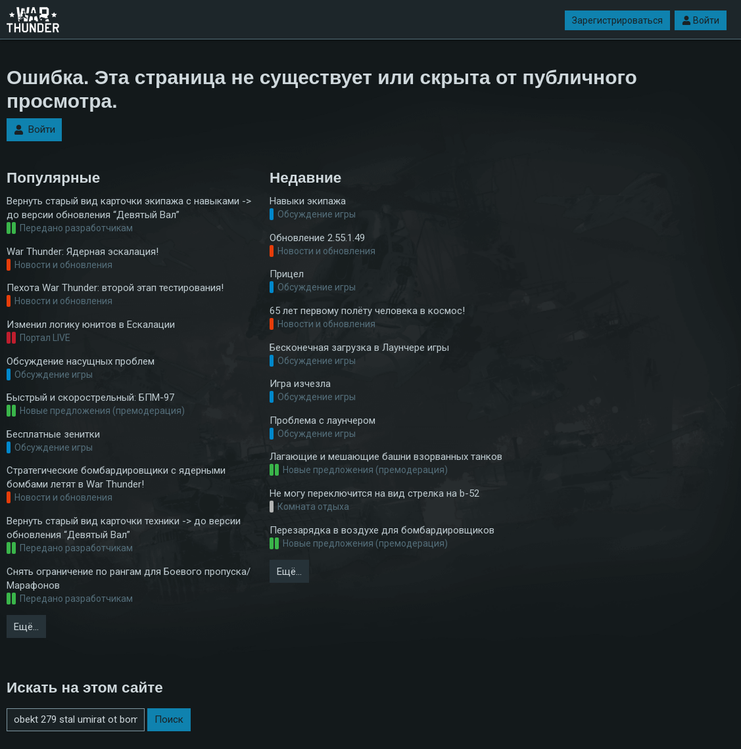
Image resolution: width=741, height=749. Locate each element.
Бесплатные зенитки (53, 434)
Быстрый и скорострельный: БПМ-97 (90, 397)
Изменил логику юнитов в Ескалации (91, 324)
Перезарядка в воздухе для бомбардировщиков (382, 530)
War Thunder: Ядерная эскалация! (82, 252)
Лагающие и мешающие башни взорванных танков (386, 457)
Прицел (287, 274)
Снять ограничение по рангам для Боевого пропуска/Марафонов (129, 578)
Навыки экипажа (308, 201)
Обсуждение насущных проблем (81, 361)
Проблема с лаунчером (322, 420)
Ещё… (26, 627)
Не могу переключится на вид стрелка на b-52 (374, 493)
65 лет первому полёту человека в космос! (367, 311)
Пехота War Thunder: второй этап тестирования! (115, 288)
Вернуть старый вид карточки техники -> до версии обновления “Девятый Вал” (124, 528)
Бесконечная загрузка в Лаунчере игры (359, 347)
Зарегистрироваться (617, 20)
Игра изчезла (300, 384)
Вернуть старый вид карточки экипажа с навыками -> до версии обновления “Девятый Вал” (129, 208)
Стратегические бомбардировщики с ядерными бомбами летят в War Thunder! (116, 477)
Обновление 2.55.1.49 (317, 238)
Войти (700, 20)
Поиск (169, 719)
